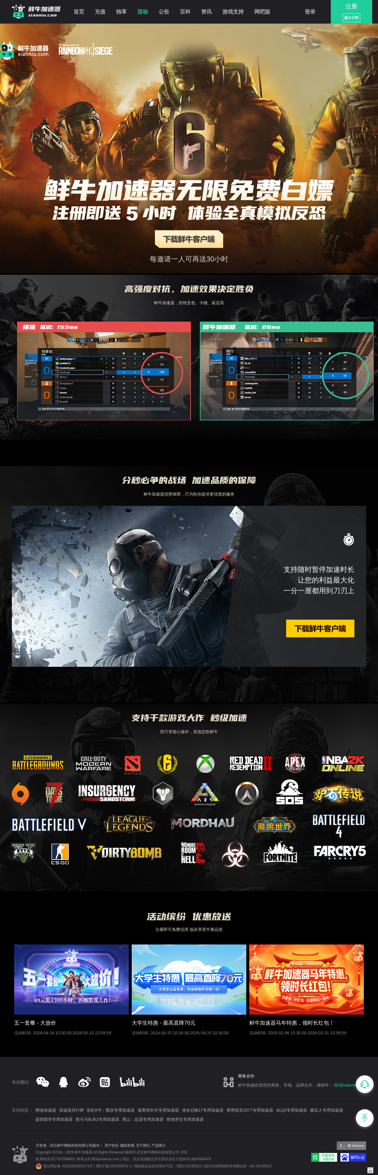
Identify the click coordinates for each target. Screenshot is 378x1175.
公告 (164, 12)
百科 (185, 12)
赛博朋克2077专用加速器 (250, 1110)
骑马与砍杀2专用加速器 (97, 1119)
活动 (142, 12)
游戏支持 (233, 12)
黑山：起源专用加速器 (143, 1119)
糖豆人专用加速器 (326, 1110)
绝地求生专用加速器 (185, 1119)
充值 (100, 12)
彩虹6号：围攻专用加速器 (111, 1110)
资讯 (206, 12)
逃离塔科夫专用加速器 (158, 1110)
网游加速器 (45, 1110)
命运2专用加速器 (291, 1110)
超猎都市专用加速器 (54, 1119)
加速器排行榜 (71, 1110)
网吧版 (262, 12)
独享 (121, 12)
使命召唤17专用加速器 (203, 1110)
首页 (79, 12)
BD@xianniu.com (350, 1085)
